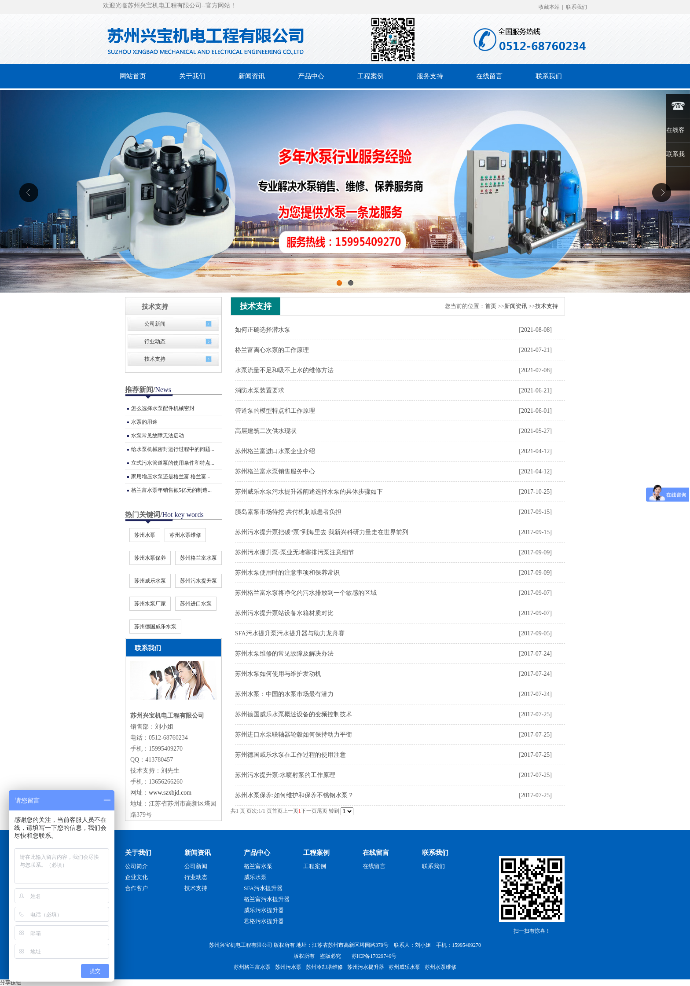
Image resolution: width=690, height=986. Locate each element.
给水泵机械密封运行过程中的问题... (172, 449)
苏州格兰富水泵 (198, 558)
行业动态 (154, 341)
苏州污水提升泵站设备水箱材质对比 (284, 613)
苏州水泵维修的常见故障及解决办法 (284, 653)
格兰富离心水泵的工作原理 (272, 350)
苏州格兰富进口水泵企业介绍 (275, 451)
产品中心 (257, 852)
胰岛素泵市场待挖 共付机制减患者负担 (288, 512)
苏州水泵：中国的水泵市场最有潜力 (284, 694)
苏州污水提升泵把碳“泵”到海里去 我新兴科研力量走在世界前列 (321, 532)
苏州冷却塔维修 (324, 967)
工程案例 (316, 852)
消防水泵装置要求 (259, 390)
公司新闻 (154, 324)
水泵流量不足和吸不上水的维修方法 (284, 370)
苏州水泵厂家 (150, 604)
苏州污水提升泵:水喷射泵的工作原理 (285, 775)
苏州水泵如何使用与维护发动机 (278, 674)
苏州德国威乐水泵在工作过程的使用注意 (290, 754)
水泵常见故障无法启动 (157, 436)
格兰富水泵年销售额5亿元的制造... (171, 490)
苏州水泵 (144, 535)
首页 (490, 306)
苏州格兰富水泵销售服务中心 (275, 471)
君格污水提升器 (264, 921)
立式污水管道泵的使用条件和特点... (172, 463)
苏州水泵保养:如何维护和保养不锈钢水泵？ (294, 795)
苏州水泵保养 (150, 558)
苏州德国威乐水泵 (155, 626)
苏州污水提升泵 (198, 581)
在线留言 (376, 852)
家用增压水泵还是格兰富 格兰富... (170, 476)
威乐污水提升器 (264, 910)
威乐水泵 (255, 877)
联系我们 (576, 7)
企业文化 (136, 877)
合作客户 (136, 888)
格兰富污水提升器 (267, 899)
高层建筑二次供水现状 (266, 431)
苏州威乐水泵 (150, 581)
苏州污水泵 (288, 967)
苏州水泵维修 (185, 535)
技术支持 (154, 359)
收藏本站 (549, 7)
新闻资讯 (515, 306)
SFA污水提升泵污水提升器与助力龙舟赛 (290, 633)
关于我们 (138, 852)
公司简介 (136, 866)
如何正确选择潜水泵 (262, 329)
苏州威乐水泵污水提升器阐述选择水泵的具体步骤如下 (309, 491)
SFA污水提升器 (263, 888)
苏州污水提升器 (365, 967)
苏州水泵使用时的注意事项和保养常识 (287, 572)
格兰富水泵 (258, 866)
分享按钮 (10, 982)
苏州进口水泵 (196, 604)
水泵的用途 (144, 422)
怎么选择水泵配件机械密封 (163, 408)
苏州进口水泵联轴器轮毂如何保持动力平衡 (293, 734)
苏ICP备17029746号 (374, 956)
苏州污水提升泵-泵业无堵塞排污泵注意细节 (294, 552)
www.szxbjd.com (170, 792)
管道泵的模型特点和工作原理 (275, 410)
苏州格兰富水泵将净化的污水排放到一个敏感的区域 (306, 593)
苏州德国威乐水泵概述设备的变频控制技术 (293, 714)
